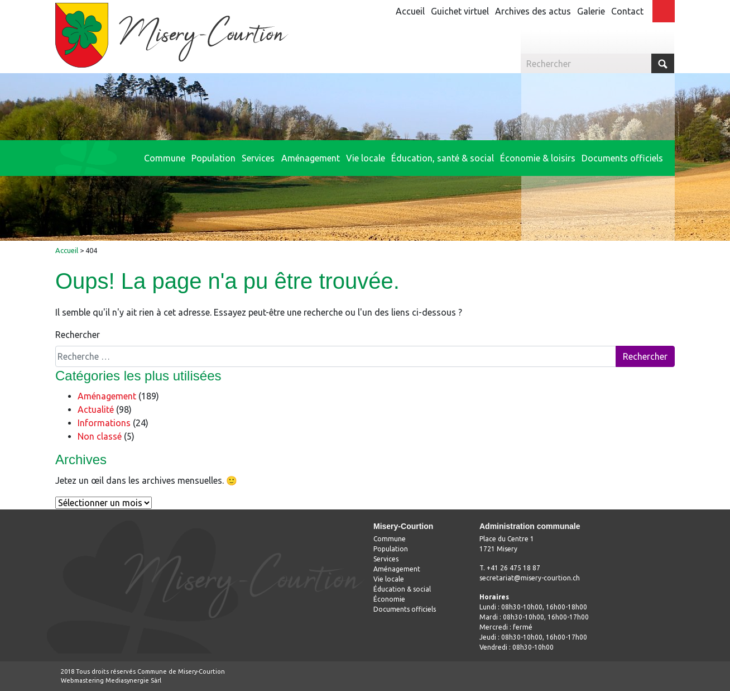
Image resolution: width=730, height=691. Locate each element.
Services (385, 559)
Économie (389, 599)
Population (390, 548)
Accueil (410, 11)
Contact (627, 11)
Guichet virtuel (460, 11)
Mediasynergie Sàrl (133, 680)
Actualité (96, 409)
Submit (662, 63)
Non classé (100, 436)
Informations (104, 423)
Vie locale (388, 579)
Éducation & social (402, 589)
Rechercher (77, 335)
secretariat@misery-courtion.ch (529, 578)
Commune (389, 538)
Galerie (591, 11)
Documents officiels (404, 609)
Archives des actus (533, 11)
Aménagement (107, 396)
